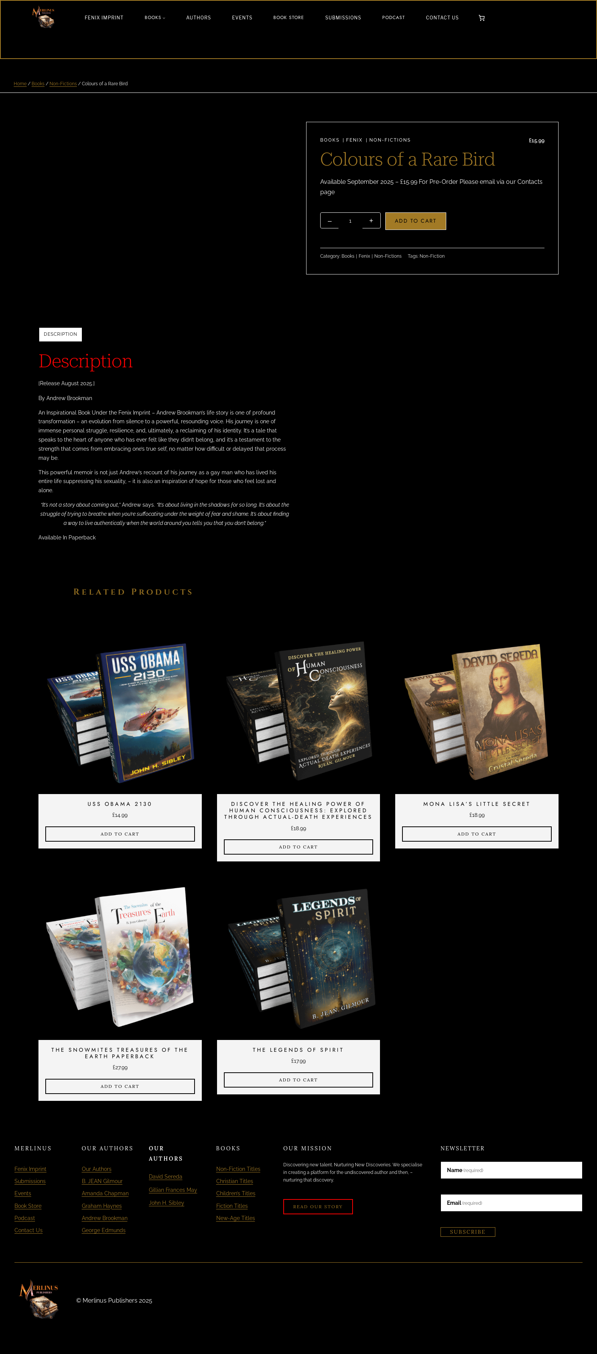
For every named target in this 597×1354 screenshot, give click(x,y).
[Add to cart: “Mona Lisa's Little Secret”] (477, 833)
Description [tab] (60, 334)
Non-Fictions (63, 83)
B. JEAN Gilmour (102, 1181)
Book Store (28, 1205)
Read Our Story (318, 1206)
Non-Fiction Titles (238, 1169)
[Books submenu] (164, 17)
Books (38, 83)
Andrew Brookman (105, 1217)
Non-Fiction (432, 256)
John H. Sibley (168, 1213)
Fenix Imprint (30, 1169)
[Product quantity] (350, 221)
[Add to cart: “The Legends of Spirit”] (299, 1080)
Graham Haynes (102, 1205)
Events (22, 1193)
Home (20, 83)
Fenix (354, 140)
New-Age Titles (235, 1217)
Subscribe (468, 1231)
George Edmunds (104, 1229)
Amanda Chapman (105, 1193)
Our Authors (97, 1169)
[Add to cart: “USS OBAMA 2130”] (120, 833)
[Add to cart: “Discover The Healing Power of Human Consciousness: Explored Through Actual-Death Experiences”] (299, 847)
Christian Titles (234, 1181)
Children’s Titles (235, 1193)
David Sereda (168, 1176)
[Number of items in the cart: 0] (481, 18)
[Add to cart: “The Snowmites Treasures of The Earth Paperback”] (120, 1086)
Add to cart (416, 221)
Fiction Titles (232, 1205)
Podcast (24, 1217)
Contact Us (28, 1229)
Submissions (30, 1181)
